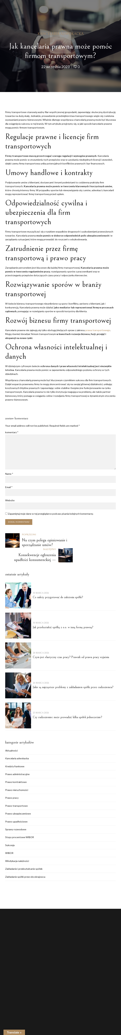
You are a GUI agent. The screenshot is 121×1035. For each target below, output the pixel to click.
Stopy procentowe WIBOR (20, 823)
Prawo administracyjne (17, 760)
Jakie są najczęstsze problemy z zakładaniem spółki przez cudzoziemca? (73, 673)
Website (10, 500)
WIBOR (9, 839)
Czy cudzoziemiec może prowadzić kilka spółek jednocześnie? (67, 703)
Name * (9, 474)
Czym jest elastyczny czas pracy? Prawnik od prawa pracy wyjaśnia (71, 643)
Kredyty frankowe (15, 752)
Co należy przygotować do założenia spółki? (58, 583)
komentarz (11, 432)
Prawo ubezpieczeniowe (18, 799)
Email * (8, 487)
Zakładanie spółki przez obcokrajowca (25, 863)
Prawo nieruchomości (16, 776)
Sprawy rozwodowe (15, 815)
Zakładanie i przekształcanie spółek (24, 855)
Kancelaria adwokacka (61, 34)
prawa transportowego (97, 330)
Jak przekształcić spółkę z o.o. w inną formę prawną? (63, 613)
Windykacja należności (17, 847)
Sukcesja (10, 831)
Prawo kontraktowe (16, 768)
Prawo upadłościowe (16, 807)
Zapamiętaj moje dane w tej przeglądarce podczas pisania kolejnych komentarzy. (50, 514)
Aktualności (11, 736)
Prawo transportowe (16, 791)
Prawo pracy (12, 783)
